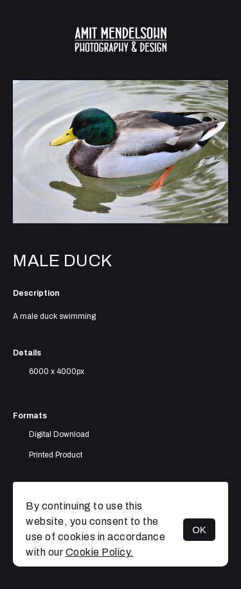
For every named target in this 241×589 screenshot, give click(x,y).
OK (199, 529)
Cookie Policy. (100, 552)
